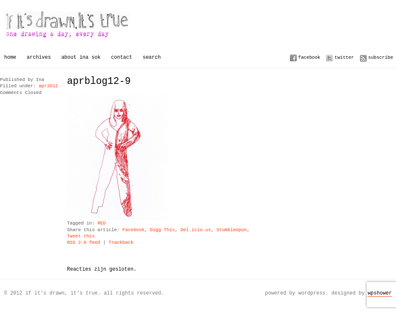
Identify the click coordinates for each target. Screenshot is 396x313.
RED (102, 223)
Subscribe (380, 57)
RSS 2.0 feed (83, 243)
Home (10, 57)
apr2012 (48, 86)
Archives (39, 57)
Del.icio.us (196, 230)
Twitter (344, 57)
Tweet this (81, 236)
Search (151, 57)
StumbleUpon (231, 230)
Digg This (162, 230)
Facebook (309, 57)
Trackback (121, 243)
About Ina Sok (81, 57)
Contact (121, 57)
